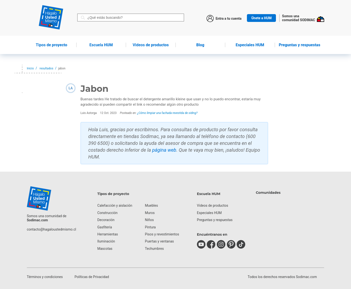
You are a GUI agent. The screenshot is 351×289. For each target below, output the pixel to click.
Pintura (150, 227)
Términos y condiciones (45, 277)
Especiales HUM (250, 45)
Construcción (107, 213)
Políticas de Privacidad (92, 277)
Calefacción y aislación (114, 205)
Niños (149, 220)
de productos (151, 45)
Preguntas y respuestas (299, 45)
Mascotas (104, 249)
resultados (46, 68)
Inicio (30, 68)
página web (164, 150)
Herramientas (107, 234)
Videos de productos (212, 205)
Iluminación (106, 241)
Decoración (105, 220)
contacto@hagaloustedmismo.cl (51, 229)
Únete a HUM (261, 18)
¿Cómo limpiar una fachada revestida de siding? (167, 113)
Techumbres (154, 249)
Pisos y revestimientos (162, 234)
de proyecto (51, 45)
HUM (101, 45)
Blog (200, 45)
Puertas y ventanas (159, 241)
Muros (150, 213)
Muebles (151, 205)
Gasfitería (104, 227)
